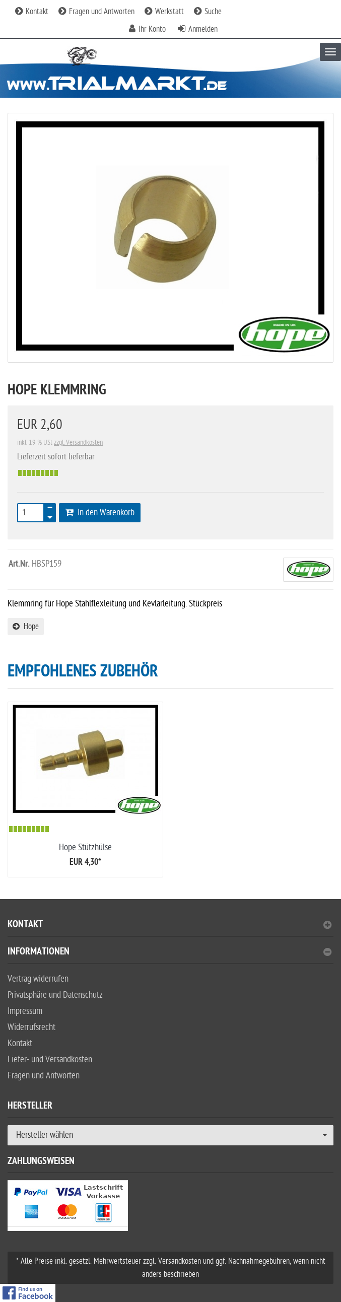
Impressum (25, 1011)
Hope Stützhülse (85, 847)
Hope (26, 626)
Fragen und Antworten (96, 11)
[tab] (170, 928)
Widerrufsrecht (31, 1027)
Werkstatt (164, 11)
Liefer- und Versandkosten (50, 1059)
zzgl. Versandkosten (78, 442)
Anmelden (203, 29)
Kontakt (31, 11)
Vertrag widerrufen (38, 979)
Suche (208, 11)
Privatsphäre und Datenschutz (55, 995)
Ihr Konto (152, 29)
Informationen (169, 952)
